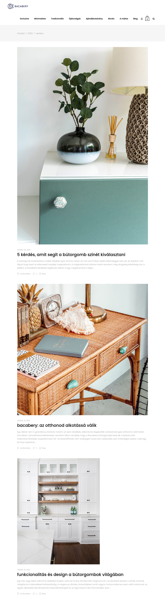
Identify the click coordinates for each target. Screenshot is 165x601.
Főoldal (21, 33)
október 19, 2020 (23, 420)
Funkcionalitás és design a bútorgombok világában (70, 574)
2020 (30, 33)
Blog (44, 274)
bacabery (27, 274)
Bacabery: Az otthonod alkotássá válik (57, 425)
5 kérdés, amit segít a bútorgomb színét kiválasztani (71, 255)
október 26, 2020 (24, 250)
